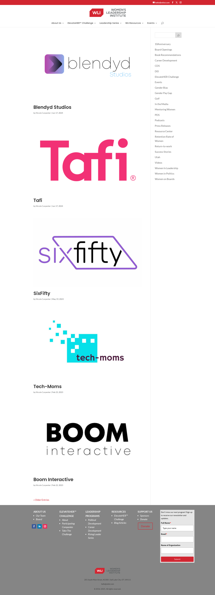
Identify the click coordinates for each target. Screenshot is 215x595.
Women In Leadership (166, 168)
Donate (143, 519)
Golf (157, 98)
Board (39, 519)
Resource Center (164, 131)
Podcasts (160, 120)
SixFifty (41, 293)
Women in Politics (164, 173)
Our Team (41, 515)
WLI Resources (133, 23)
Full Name (166, 523)
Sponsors (144, 515)
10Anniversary (163, 44)
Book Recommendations (168, 54)
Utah (157, 157)
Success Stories (163, 151)
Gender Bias (161, 87)
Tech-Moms (47, 386)
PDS (157, 114)
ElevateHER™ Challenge (80, 23)
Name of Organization (170, 545)
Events (151, 23)
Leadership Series (109, 23)
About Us (56, 23)
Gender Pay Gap (163, 93)
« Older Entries (41, 499)
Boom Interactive (53, 479)
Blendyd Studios (52, 107)
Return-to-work (163, 146)
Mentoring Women (165, 109)
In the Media (161, 104)
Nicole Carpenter (43, 113)
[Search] (178, 35)
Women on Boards (165, 178)
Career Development (166, 60)
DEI (157, 71)
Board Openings (163, 49)
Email (164, 534)
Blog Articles (120, 522)
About (65, 519)
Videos (158, 162)
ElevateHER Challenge (167, 76)
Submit (177, 559)
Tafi (37, 200)
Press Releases (163, 125)
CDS (157, 65)
